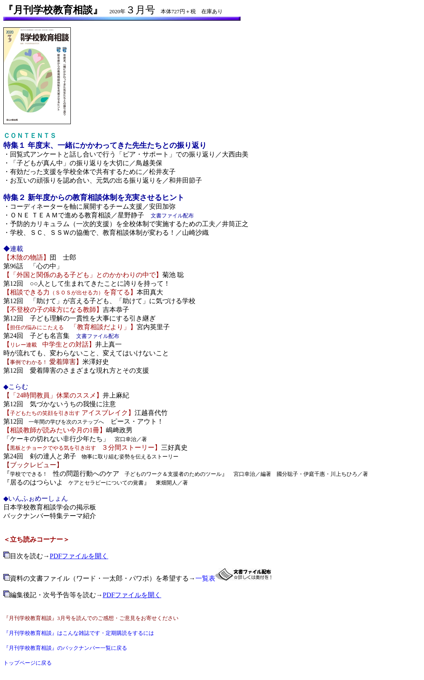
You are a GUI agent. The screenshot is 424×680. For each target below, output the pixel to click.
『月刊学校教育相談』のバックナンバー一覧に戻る (65, 648)
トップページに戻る (27, 663)
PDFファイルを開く (79, 555)
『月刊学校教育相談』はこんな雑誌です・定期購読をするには (78, 633)
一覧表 (205, 578)
